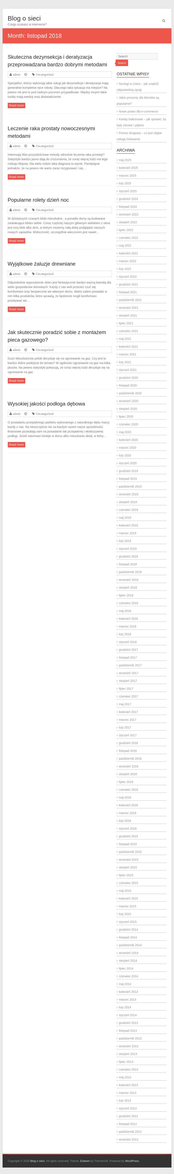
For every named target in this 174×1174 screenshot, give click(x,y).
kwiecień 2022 (128, 253)
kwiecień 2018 (128, 618)
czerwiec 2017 (128, 696)
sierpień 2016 (128, 774)
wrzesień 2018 (128, 579)
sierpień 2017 (128, 681)
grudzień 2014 (128, 929)
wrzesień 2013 (128, 1046)
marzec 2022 (127, 261)
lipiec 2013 (126, 1061)
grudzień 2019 (128, 471)
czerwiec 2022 (128, 237)
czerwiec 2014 (128, 976)
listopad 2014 (128, 937)
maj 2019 (125, 517)
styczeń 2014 (128, 1015)
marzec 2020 (127, 447)
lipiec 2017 (126, 688)
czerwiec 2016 (128, 789)
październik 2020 (130, 393)
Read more (16, 105)
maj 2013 (125, 1077)
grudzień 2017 (128, 649)
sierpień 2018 (128, 587)
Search (122, 63)
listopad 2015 (128, 844)
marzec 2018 (127, 626)
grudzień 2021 (128, 284)
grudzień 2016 (128, 743)
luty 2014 (125, 1007)
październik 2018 (130, 572)
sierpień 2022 (128, 222)
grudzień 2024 (128, 199)
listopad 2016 (128, 751)
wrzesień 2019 (128, 494)
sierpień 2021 (128, 315)
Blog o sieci (24, 18)
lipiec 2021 (126, 323)
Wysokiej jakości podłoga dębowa (46, 404)
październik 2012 (130, 1131)
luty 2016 (125, 820)
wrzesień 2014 (128, 953)
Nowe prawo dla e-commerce (138, 111)
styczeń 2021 (128, 370)
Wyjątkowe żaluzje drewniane (42, 264)
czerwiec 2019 (128, 510)
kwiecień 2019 (128, 525)
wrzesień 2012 (128, 1139)
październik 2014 (130, 945)
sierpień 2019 (128, 502)
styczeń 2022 (128, 276)
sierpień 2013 (128, 1054)
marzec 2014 (127, 999)
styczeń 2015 (128, 922)
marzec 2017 (127, 719)
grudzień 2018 (128, 556)
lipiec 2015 (126, 875)
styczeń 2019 (128, 548)
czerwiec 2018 (128, 603)
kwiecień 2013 (128, 1085)
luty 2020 (125, 455)
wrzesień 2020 (128, 401)
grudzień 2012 (128, 1116)
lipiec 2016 (126, 782)
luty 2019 (125, 541)
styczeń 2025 (128, 191)
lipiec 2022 (126, 230)
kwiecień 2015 (128, 898)
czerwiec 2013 (128, 1069)
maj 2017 (125, 704)
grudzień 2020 (128, 377)
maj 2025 (125, 160)
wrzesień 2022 (128, 214)
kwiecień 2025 (128, 168)
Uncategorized (44, 74)
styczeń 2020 (128, 463)
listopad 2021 (128, 292)
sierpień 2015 (128, 867)
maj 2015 (125, 890)
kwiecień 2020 (128, 440)
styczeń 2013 (128, 1108)
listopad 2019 (128, 478)
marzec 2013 (127, 1093)
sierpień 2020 (128, 408)
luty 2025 (125, 183)
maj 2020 (125, 432)
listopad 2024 (128, 206)
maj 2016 (125, 797)
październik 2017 (130, 665)
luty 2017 (125, 727)
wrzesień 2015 (128, 859)
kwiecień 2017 (128, 712)
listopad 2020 (128, 385)
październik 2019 (130, 486)
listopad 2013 (128, 1030)
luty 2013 (125, 1100)
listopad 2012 (128, 1124)
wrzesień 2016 (128, 766)
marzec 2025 (127, 175)
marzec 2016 (127, 813)
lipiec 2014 (126, 968)
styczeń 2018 (128, 642)
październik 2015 (130, 852)
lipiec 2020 (126, 416)
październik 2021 (130, 300)
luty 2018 (125, 634)
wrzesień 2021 (128, 307)
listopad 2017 (128, 657)
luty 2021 (125, 362)
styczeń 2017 (128, 735)
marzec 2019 (127, 533)
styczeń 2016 (128, 828)
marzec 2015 (127, 906)
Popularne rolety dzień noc (38, 200)
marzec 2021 (127, 354)
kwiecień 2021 (128, 346)
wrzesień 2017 (128, 673)
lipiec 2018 (126, 595)
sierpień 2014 (128, 960)
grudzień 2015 (128, 836)
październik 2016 (130, 758)
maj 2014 (125, 984)
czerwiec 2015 (128, 883)
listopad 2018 (128, 564)
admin (16, 74)
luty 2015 (125, 914)
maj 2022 (125, 245)
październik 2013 (130, 1038)
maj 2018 (125, 611)
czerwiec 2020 (128, 424)
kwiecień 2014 (128, 991)
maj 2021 (125, 339)
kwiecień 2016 (128, 805)
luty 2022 (125, 269)
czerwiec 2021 (128, 331)
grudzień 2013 (128, 1023)
